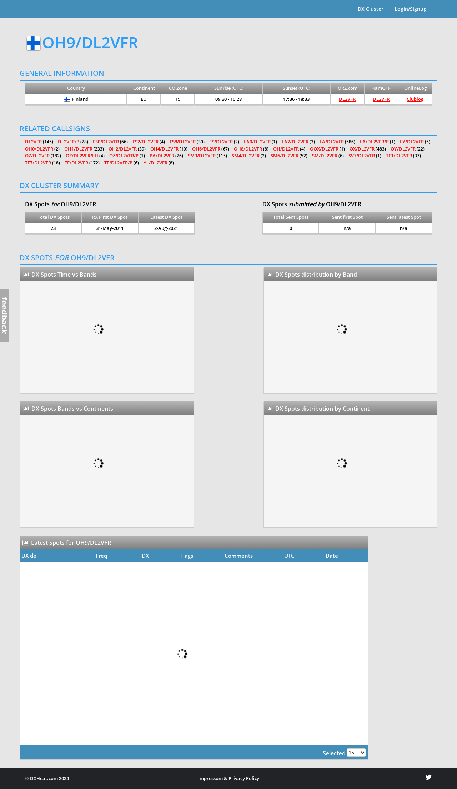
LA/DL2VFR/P (374, 141)
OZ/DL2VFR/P (124, 155)
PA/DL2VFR (162, 155)
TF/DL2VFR (76, 162)
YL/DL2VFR (155, 162)
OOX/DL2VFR (324, 149)
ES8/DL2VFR (183, 141)
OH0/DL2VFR (39, 149)
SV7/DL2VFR (361, 155)
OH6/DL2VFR (206, 149)
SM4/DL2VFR (246, 155)
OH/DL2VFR (286, 149)
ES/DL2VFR (221, 141)
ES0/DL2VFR (106, 141)
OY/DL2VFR (403, 149)
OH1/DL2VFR (78, 149)
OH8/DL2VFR (248, 149)
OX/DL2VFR (362, 149)
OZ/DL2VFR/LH (82, 155)
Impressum (210, 778)
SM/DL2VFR (324, 155)
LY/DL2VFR (412, 141)
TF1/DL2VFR (399, 155)
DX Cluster (370, 8)
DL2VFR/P (68, 141)
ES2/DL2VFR (145, 141)
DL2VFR (347, 99)
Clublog (415, 99)
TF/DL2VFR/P (118, 162)
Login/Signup (411, 8)
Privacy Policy (243, 778)
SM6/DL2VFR (284, 155)
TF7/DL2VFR (38, 162)
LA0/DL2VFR (257, 141)
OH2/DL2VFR (123, 149)
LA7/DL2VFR (295, 141)
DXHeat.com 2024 (49, 778)
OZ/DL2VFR (37, 155)
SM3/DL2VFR (202, 155)
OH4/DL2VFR (164, 149)
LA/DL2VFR (332, 141)
